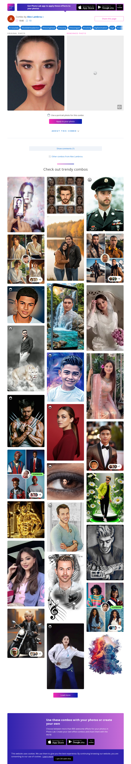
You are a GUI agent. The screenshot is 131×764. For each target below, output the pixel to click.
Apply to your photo (65, 121)
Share (109, 18)
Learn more (48, 756)
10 (28, 20)
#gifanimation (100, 27)
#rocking (87, 27)
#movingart (74, 27)
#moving (62, 27)
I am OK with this (63, 758)
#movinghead (48, 27)
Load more (65, 695)
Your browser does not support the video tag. (95, 73)
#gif (112, 27)
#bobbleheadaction (31, 27)
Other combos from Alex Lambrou (65, 156)
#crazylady (14, 27)
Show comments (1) (65, 148)
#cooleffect (122, 27)
